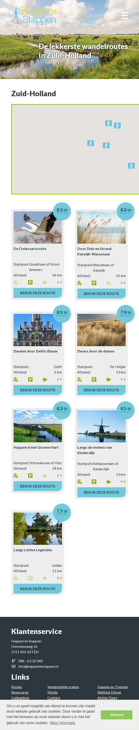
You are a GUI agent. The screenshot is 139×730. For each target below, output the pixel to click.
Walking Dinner (109, 692)
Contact (53, 697)
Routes (16, 687)
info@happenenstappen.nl (38, 666)
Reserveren (20, 692)
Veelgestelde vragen (63, 687)
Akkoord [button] (116, 715)
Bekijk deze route (37, 293)
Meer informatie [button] (62, 723)
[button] (108, 124)
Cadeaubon (20, 697)
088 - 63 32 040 (30, 661)
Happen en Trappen (112, 687)
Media (52, 692)
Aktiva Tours (107, 697)
